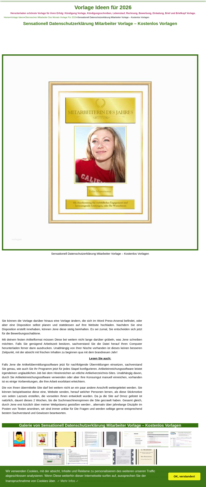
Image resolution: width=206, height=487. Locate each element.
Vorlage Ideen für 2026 (103, 7)
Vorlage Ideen (17, 17)
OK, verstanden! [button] (184, 476)
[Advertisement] (100, 41)
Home (6, 17)
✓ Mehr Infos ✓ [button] (67, 481)
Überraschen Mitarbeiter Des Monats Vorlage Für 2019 (50, 17)
